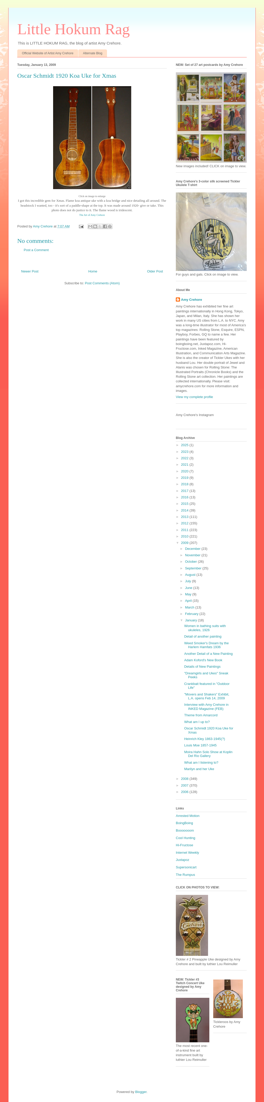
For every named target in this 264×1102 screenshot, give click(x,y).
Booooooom (185, 830)
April (189, 601)
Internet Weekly (187, 852)
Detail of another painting (202, 636)
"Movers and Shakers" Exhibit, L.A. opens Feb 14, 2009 (206, 696)
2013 (185, 517)
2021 (185, 464)
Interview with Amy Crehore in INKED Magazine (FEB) (206, 707)
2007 (185, 785)
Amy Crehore (191, 300)
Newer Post (29, 271)
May (188, 594)
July (188, 581)
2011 (185, 530)
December (193, 549)
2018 (185, 484)
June (189, 588)
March (190, 607)
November (193, 555)
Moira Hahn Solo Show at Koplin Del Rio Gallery (208, 754)
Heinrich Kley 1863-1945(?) (204, 739)
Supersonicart (186, 867)
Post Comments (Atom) (102, 283)
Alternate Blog (92, 53)
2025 (185, 445)
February (192, 614)
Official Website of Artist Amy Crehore (47, 53)
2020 (185, 471)
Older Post (155, 271)
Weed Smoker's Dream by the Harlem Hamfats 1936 (206, 645)
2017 (185, 491)
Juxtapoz (182, 860)
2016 (185, 497)
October (191, 561)
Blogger (140, 1092)
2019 (185, 478)
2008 (185, 779)
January (191, 620)
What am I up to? (197, 722)
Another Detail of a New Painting (208, 654)
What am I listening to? (201, 762)
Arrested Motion (188, 816)
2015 (185, 504)
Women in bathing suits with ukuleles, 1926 (205, 628)
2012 (185, 523)
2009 (185, 543)
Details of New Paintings (202, 666)
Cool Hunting (185, 838)
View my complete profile (194, 397)
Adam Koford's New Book (203, 660)
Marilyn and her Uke (199, 769)
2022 (185, 458)
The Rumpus (185, 875)
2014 (185, 510)
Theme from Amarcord (200, 715)
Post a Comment (36, 250)
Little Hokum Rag (73, 29)
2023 (185, 452)
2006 (185, 792)
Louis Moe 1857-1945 (200, 745)
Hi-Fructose (184, 845)
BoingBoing (184, 823)
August (190, 575)
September (193, 568)
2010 (185, 536)
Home (92, 271)
